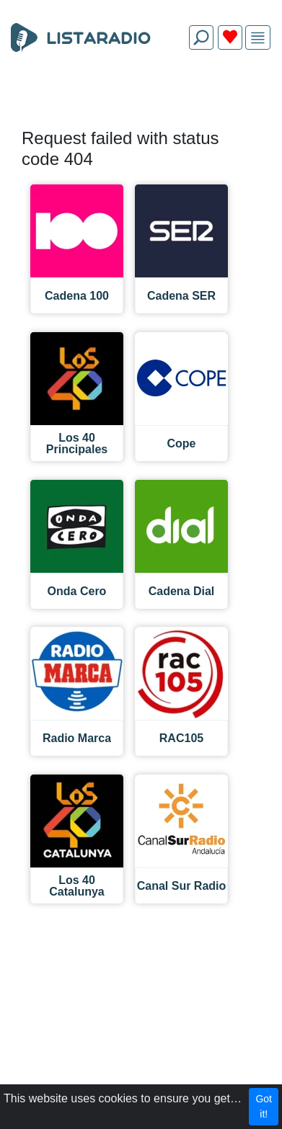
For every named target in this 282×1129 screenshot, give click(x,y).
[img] (257, 37)
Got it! (263, 1106)
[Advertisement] (141, 95)
